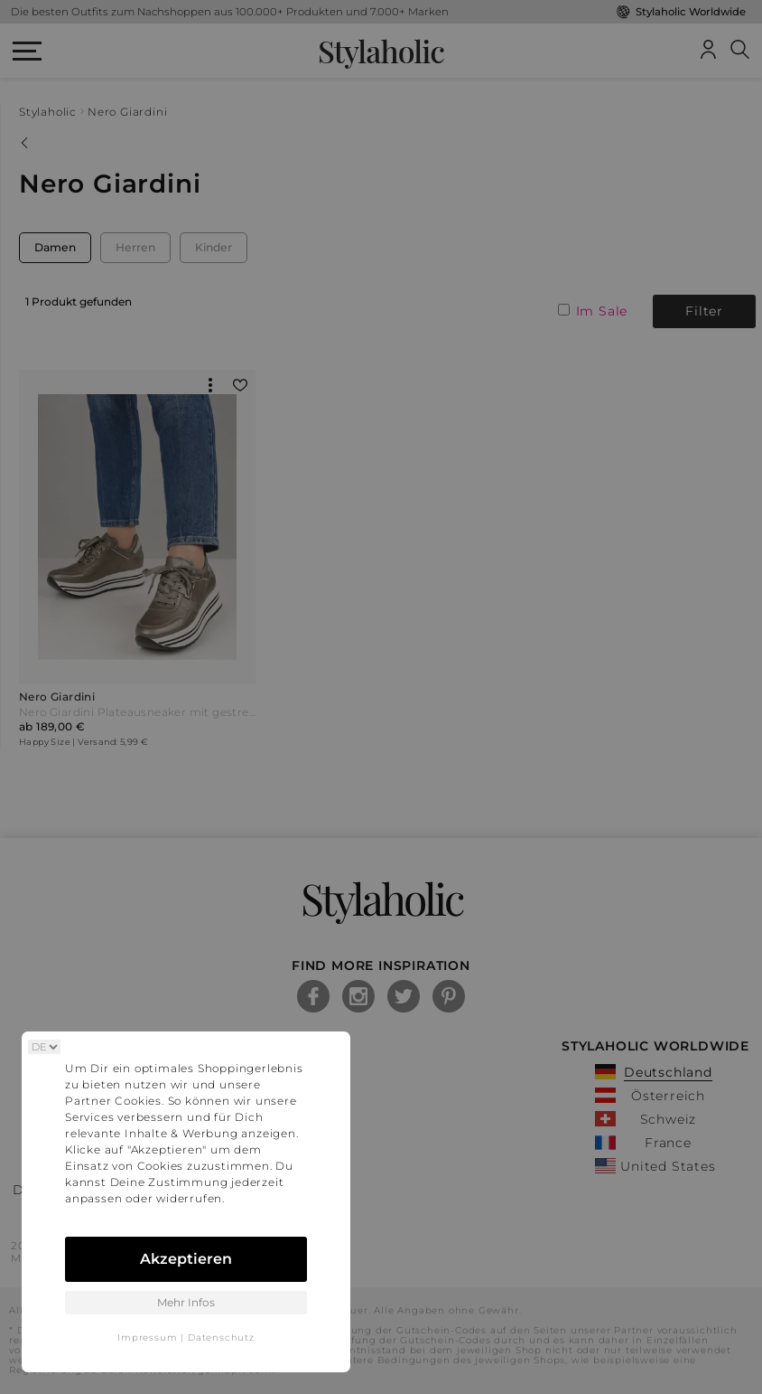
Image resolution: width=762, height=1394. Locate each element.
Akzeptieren (186, 1258)
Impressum (147, 1337)
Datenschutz (221, 1337)
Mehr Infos (186, 1302)
